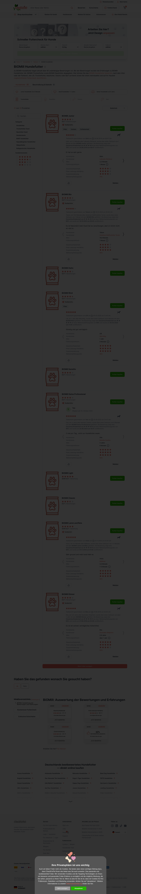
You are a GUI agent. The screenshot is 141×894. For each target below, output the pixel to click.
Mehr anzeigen (62, 888)
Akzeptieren (79, 888)
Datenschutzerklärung (74, 884)
